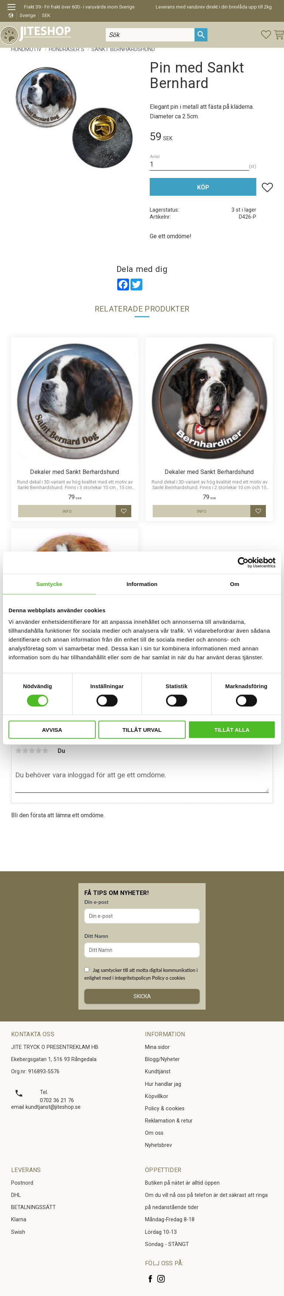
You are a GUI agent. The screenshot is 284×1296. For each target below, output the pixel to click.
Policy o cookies (168, 978)
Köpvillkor (156, 1096)
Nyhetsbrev (158, 1145)
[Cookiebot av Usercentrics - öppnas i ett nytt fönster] (243, 562)
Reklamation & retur (169, 1121)
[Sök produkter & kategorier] (150, 34)
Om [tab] (234, 583)
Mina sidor (157, 1047)
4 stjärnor (38, 750)
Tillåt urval (142, 730)
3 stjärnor (31, 750)
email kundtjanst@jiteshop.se (46, 1107)
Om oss (154, 1133)
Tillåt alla (232, 730)
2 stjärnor (25, 750)
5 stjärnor (45, 750)
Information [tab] (142, 583)
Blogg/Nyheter (162, 1059)
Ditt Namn (96, 936)
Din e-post (96, 902)
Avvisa (52, 730)
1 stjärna (18, 750)
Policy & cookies (165, 1108)
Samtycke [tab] (49, 583)
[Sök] (201, 34)
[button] (13, 8)
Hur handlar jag (163, 1084)
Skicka (142, 996)
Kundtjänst (157, 1071)
